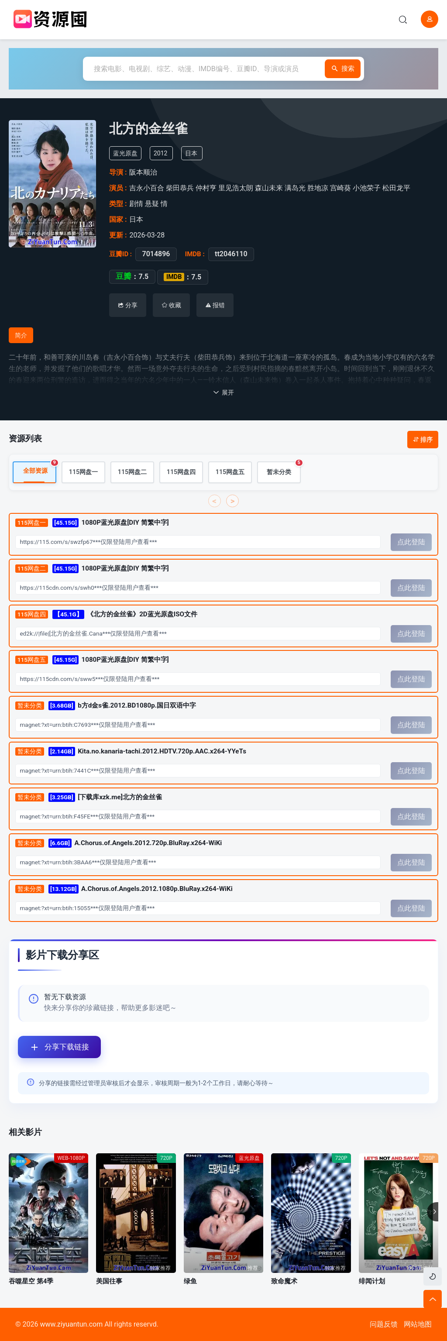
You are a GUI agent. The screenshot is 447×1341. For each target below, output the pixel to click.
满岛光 (295, 188)
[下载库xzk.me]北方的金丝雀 (88, 797)
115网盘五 (230, 472)
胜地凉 (317, 188)
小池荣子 (367, 188)
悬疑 (152, 203)
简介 (21, 335)
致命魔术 (284, 1281)
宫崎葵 (340, 188)
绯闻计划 (372, 1281)
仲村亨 (206, 188)
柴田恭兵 (180, 188)
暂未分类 (284, 469)
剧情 (136, 203)
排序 (423, 439)
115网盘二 (132, 472)
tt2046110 (231, 254)
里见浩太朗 (235, 188)
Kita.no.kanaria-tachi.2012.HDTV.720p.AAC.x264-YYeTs (130, 751)
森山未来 (269, 188)
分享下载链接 (53, 1047)
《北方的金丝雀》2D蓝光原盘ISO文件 (106, 614)
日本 (191, 153)
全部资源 (39, 468)
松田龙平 (396, 188)
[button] (432, 1211)
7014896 (156, 254)
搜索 (332, 69)
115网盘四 (181, 472)
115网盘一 (83, 472)
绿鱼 (190, 1281)
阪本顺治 (143, 172)
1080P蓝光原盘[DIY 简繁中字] (92, 523)
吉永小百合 (146, 188)
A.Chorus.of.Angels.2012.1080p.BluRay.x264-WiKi (124, 889)
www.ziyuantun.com (71, 1324)
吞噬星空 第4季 (31, 1281)
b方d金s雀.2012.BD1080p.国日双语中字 (105, 706)
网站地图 (418, 1324)
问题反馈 (384, 1324)
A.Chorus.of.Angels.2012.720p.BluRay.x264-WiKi (118, 843)
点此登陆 (411, 542)
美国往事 (109, 1281)
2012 (160, 153)
